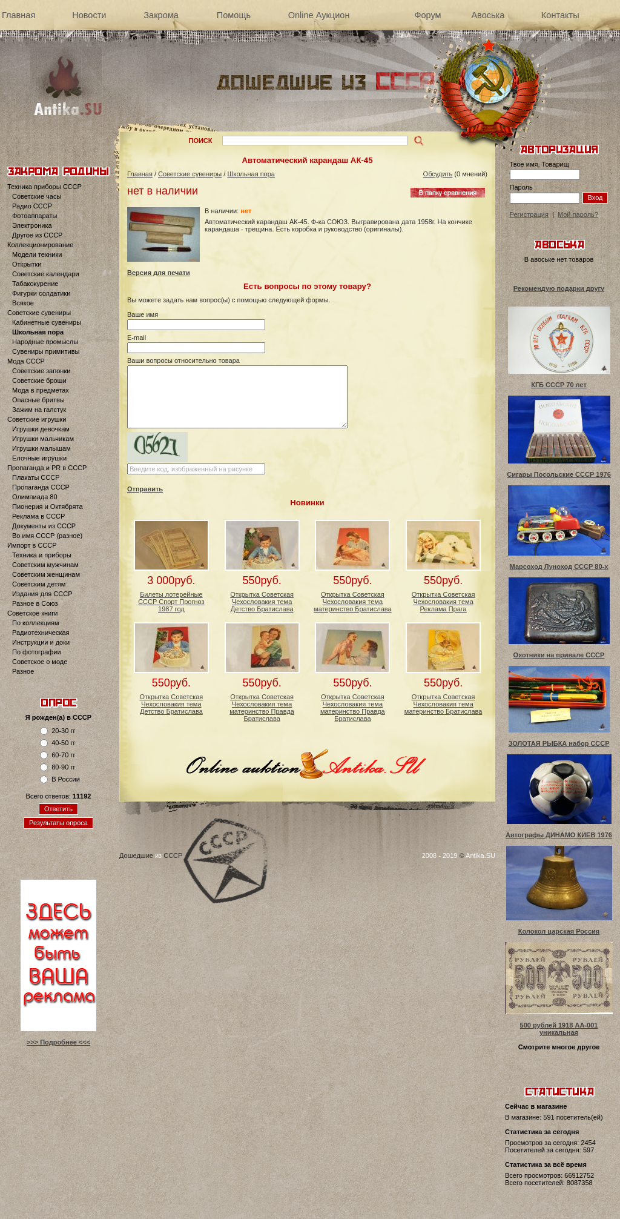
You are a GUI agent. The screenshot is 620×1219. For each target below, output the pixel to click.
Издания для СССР (42, 593)
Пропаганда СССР (41, 487)
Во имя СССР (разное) (47, 535)
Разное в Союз (35, 603)
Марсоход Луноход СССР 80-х (559, 566)
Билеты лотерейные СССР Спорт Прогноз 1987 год (171, 602)
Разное (23, 671)
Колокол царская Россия (559, 931)
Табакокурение (35, 283)
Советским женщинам (46, 574)
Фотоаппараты (34, 215)
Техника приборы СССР (44, 186)
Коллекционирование (40, 244)
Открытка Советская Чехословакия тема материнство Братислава (353, 602)
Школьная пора (38, 332)
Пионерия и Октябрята (47, 506)
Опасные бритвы (38, 400)
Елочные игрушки (39, 458)
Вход (595, 197)
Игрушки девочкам (41, 429)
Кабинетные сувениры (46, 322)
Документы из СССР (44, 526)
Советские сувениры (39, 312)
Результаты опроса (58, 822)
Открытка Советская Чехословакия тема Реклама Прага (443, 602)
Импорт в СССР (32, 545)
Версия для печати (158, 272)
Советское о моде (39, 661)
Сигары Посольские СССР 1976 (559, 474)
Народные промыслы (45, 341)
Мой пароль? (578, 214)
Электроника (32, 225)
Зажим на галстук (39, 409)
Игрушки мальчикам (43, 438)
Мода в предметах (40, 390)
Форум (427, 15)
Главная (18, 15)
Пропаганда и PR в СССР (47, 467)
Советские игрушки (37, 419)
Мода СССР (26, 361)
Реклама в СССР (38, 516)
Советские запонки (41, 370)
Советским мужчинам (45, 564)
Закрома (160, 15)
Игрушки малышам (41, 448)
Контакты (560, 15)
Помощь (234, 15)
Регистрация (529, 214)
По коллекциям (35, 622)
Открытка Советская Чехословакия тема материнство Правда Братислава (261, 707)
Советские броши (39, 380)
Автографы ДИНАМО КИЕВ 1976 (559, 835)
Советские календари (45, 273)
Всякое (23, 303)
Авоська (487, 15)
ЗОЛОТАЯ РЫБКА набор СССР (558, 743)
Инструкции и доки (41, 642)
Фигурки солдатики (41, 293)
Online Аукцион (319, 15)
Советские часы (36, 196)
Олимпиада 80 (35, 496)
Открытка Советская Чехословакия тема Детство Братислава (262, 602)
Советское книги (32, 613)
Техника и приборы (41, 555)
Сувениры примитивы (45, 351)
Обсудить (438, 174)
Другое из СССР (37, 235)
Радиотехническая (41, 632)
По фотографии (36, 652)
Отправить (145, 489)
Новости (89, 15)
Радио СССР (32, 206)
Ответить (58, 808)
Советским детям (38, 584)
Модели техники (37, 254)
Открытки (26, 264)
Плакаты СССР (36, 477)
